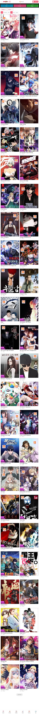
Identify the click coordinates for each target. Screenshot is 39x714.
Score (17, 12)
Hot (14, 12)
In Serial (5, 12)
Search (10, 2)
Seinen (10, 9)
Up (11, 12)
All (1, 12)
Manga (4, 9)
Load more (19, 694)
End (8, 12)
